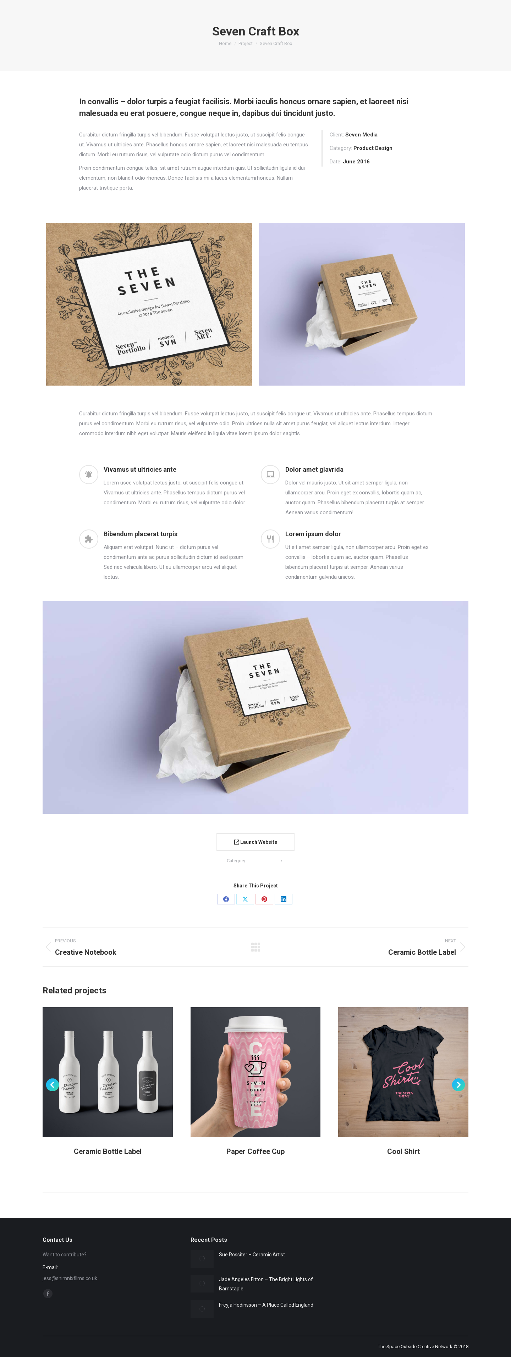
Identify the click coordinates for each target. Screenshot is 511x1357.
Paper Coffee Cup (255, 1151)
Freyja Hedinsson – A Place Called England (266, 1305)
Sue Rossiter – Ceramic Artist (252, 1254)
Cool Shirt (403, 1151)
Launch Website (255, 842)
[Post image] (202, 1259)
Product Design (263, 860)
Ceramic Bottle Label (108, 1151)
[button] (52, 1084)
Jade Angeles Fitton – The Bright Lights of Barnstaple (266, 1284)
